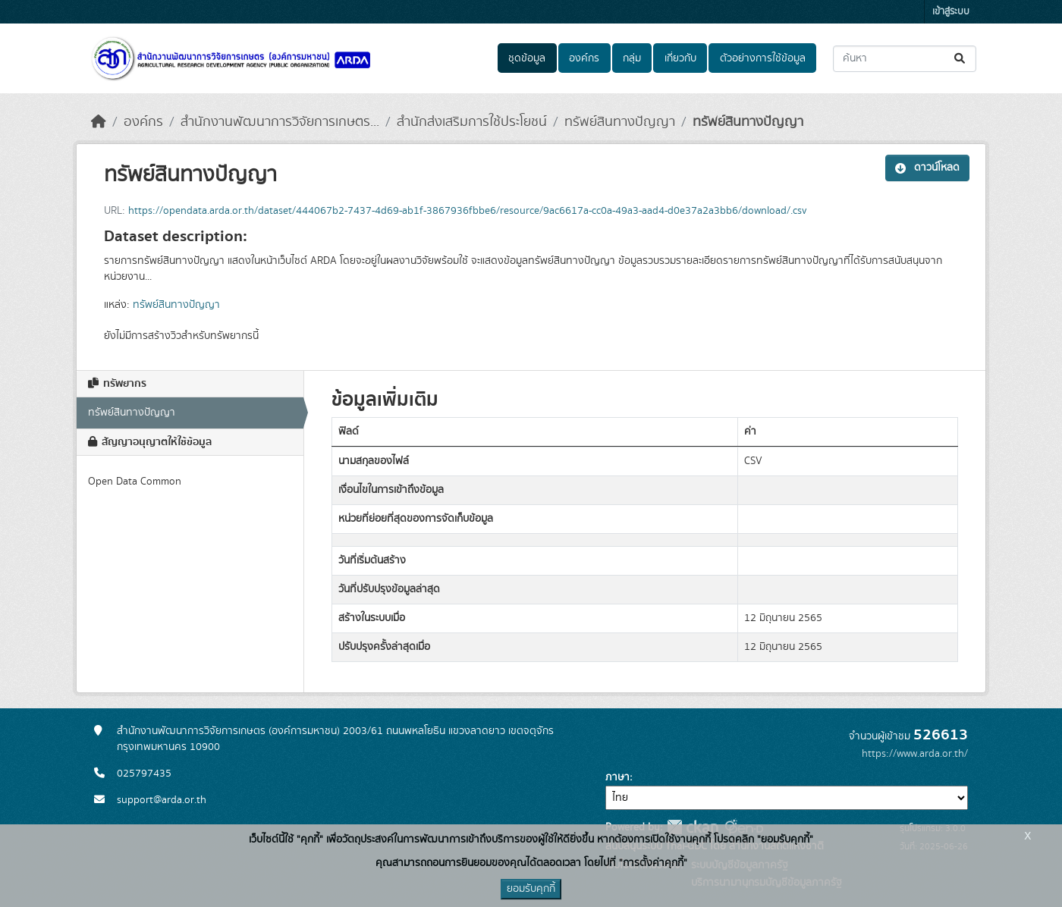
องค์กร (584, 58)
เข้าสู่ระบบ (950, 12)
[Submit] (960, 59)
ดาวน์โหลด (927, 167)
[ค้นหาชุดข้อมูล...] (904, 59)
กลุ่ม (632, 58)
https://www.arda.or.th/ (915, 753)
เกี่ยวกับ (680, 58)
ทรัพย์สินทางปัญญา (619, 122)
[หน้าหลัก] (98, 122)
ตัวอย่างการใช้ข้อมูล (763, 58)
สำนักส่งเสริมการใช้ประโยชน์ (472, 122)
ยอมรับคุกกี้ (531, 888)
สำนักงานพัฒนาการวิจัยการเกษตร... (280, 122)
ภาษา (617, 777)
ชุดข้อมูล (526, 58)
